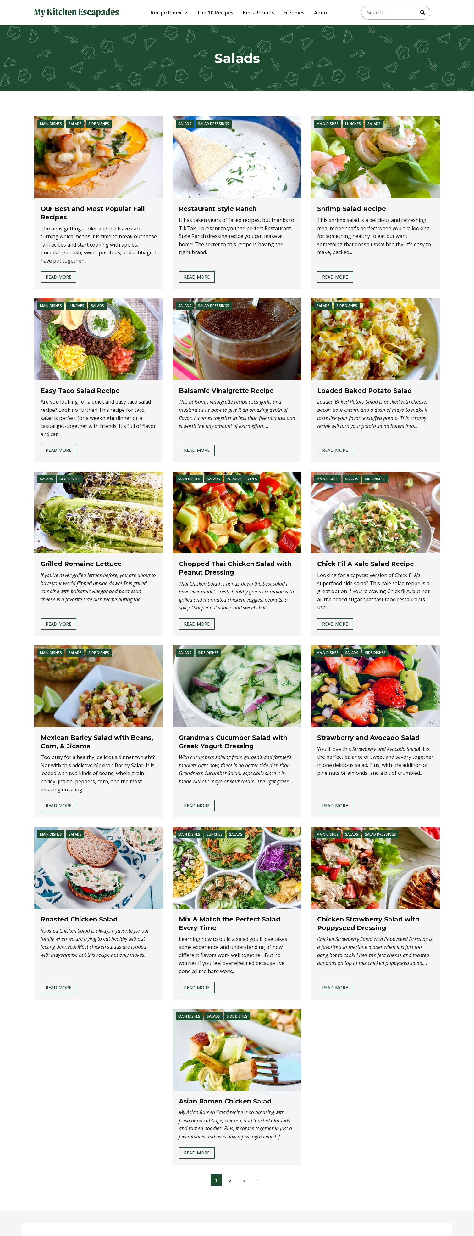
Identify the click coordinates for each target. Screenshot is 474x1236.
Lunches (353, 123)
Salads (75, 123)
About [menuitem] (321, 12)
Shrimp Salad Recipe (351, 209)
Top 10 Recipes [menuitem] (215, 12)
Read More (58, 278)
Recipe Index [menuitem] (166, 12)
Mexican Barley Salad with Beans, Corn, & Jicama (97, 742)
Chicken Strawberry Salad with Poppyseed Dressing (368, 924)
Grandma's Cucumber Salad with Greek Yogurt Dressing (233, 742)
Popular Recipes (242, 478)
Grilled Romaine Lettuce (81, 564)
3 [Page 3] (244, 1180)
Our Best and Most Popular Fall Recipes (93, 213)
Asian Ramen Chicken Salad (225, 1101)
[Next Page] (257, 1180)
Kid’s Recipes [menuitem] (258, 12)
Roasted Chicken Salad (79, 919)
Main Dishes (51, 123)
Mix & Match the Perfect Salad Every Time (229, 924)
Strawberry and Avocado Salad (368, 737)
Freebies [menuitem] (294, 12)
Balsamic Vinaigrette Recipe (226, 390)
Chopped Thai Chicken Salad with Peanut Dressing (235, 568)
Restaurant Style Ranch (217, 209)
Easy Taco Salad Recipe (80, 390)
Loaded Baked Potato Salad (364, 390)
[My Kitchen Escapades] (76, 12)
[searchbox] (395, 13)
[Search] (423, 12)
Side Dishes (98, 123)
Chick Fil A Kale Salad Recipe (365, 564)
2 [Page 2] (230, 1180)
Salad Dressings (213, 123)
